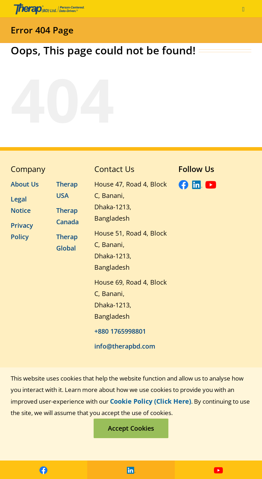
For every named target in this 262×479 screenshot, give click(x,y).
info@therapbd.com (124, 346)
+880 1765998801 (120, 331)
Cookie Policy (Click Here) (150, 401)
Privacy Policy (22, 231)
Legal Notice (21, 205)
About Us (25, 184)
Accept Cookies (131, 428)
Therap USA (67, 190)
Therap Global (67, 242)
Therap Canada (67, 216)
